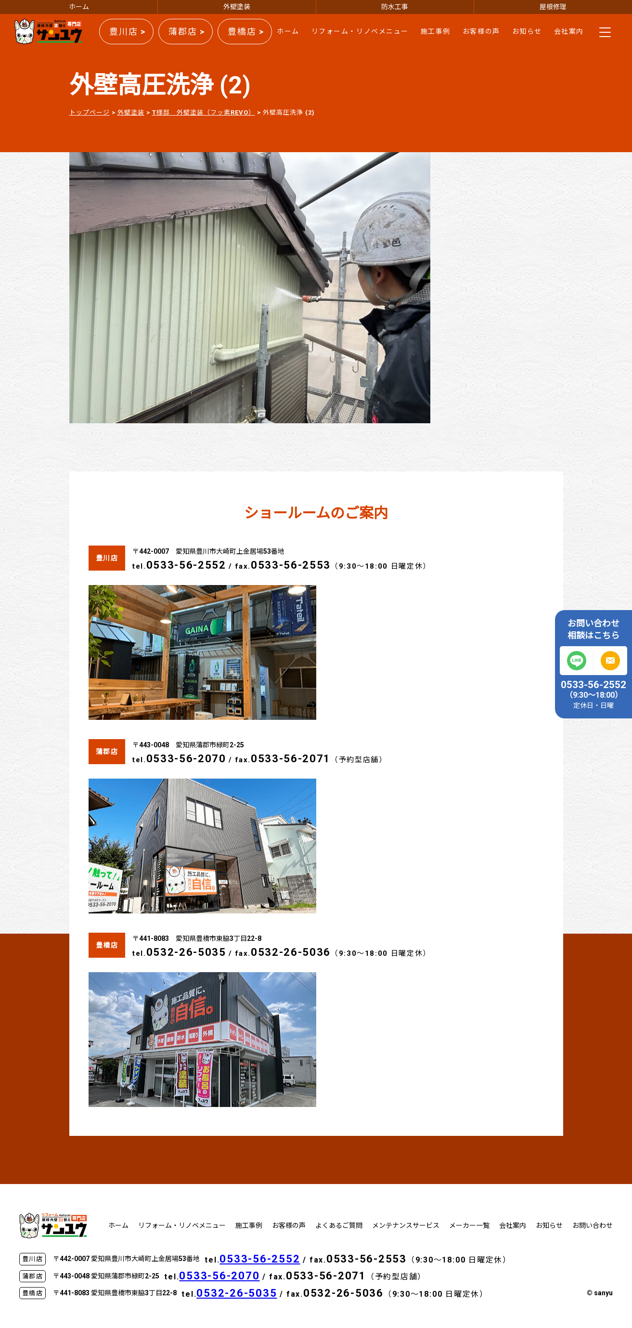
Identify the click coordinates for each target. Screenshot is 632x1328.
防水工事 (394, 7)
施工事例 (436, 31)
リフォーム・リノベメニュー (360, 31)
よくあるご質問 (338, 1225)
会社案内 (569, 31)
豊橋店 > (246, 31)
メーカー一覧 (469, 1225)
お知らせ (527, 31)
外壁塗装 (236, 7)
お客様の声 (481, 31)
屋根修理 (553, 7)
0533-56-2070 (186, 759)
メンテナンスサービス (405, 1225)
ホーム (79, 7)
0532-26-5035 (186, 952)
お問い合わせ (592, 1225)
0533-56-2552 (186, 565)
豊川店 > (127, 31)
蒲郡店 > (186, 31)
